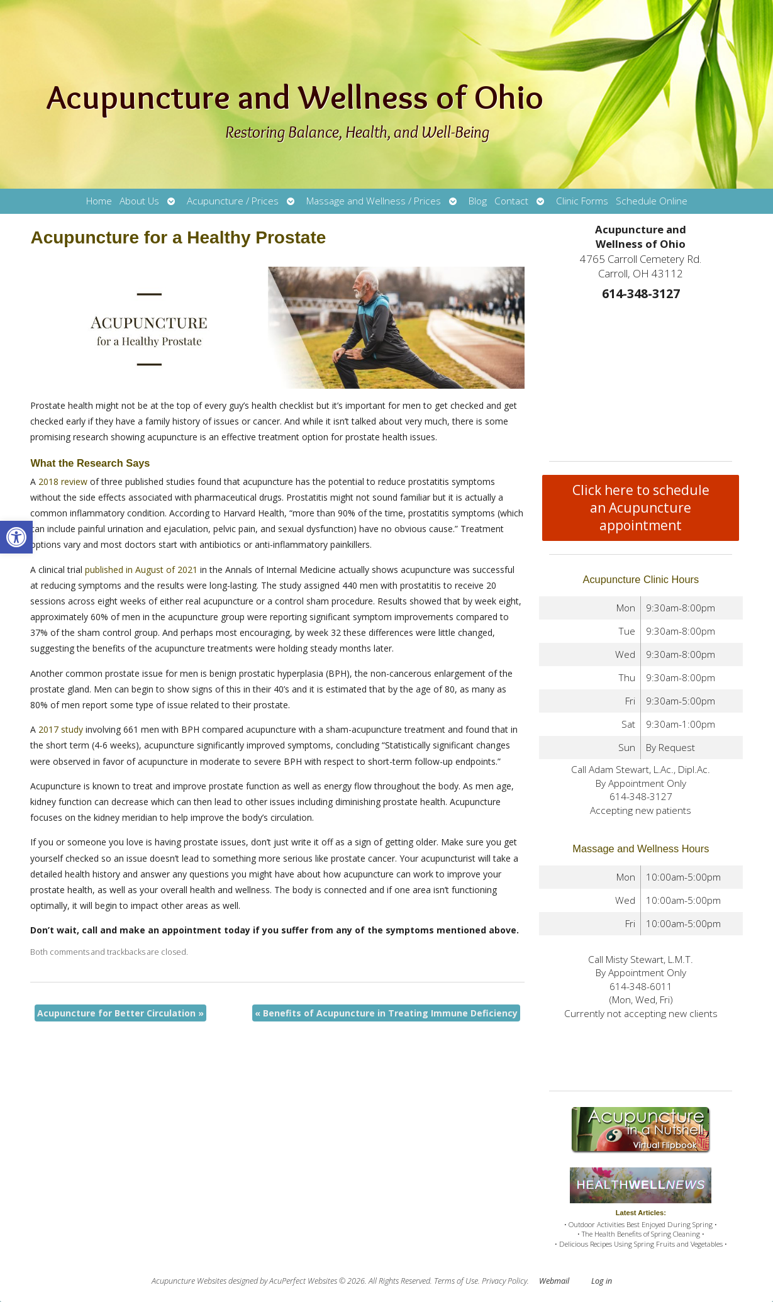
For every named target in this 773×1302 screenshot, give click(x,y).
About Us (139, 201)
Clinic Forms (582, 201)
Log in (601, 1281)
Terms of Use (456, 1281)
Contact (511, 201)
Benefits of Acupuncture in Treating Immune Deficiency (386, 1013)
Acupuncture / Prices (233, 201)
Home (99, 201)
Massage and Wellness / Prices (373, 201)
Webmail (554, 1281)
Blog (478, 201)
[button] (16, 537)
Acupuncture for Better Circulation (120, 1013)
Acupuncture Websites (189, 1281)
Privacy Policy (504, 1281)
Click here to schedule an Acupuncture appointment (640, 507)
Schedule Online (651, 201)
